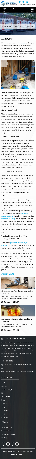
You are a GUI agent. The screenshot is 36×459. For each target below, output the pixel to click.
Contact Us (5, 417)
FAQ (3, 414)
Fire (2, 393)
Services (4, 386)
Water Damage (6, 389)
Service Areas (6, 396)
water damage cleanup (8, 219)
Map (32, 371)
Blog (3, 400)
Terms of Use (6, 431)
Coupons (4, 407)
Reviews (4, 403)
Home (3, 382)
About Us (4, 410)
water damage (21, 43)
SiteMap (4, 438)
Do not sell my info (8, 434)
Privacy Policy (6, 427)
